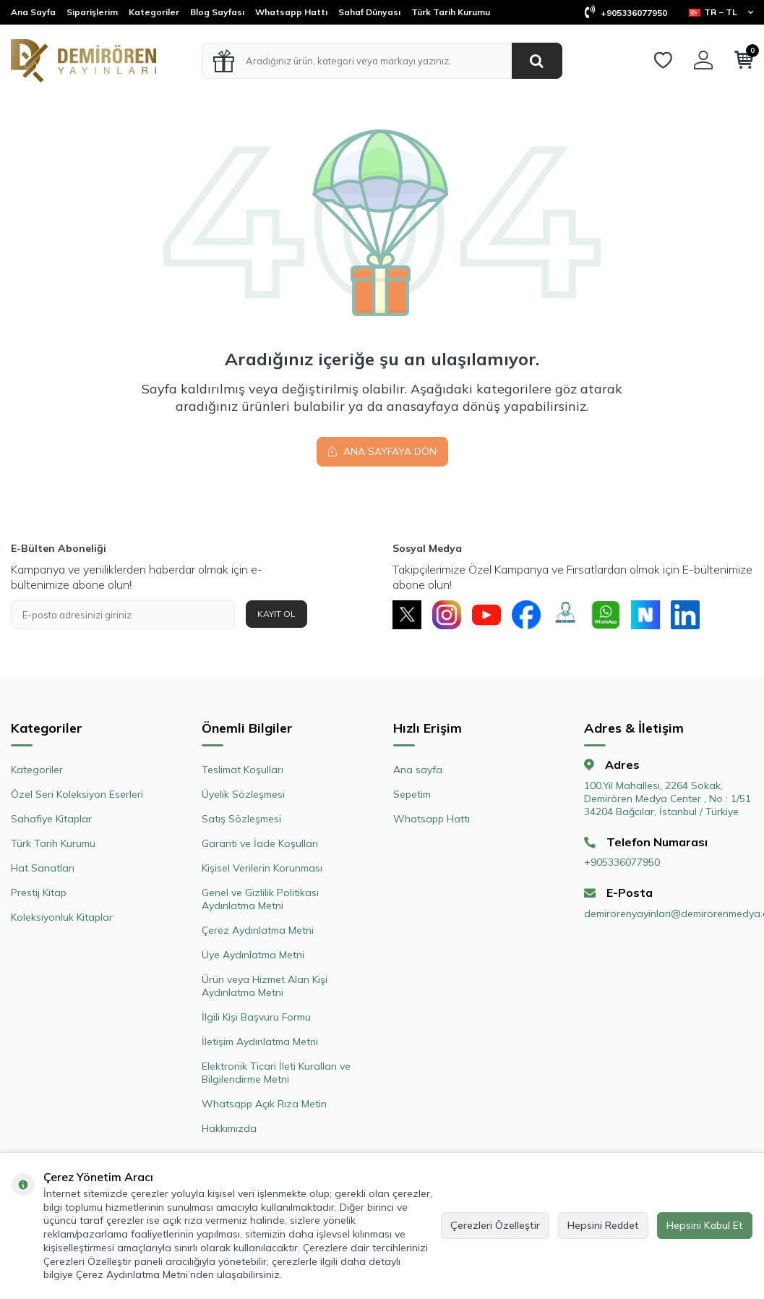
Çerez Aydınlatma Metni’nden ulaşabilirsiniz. (179, 1274)
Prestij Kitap (38, 892)
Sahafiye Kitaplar (51, 818)
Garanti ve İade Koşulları (260, 843)
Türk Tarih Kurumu (450, 12)
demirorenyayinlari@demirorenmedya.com (668, 913)
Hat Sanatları (42, 867)
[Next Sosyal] (645, 614)
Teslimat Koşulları (242, 769)
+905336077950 (626, 12)
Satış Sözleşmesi (241, 818)
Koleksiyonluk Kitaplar (62, 917)
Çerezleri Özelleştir (495, 1225)
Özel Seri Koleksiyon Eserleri (77, 794)
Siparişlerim (92, 12)
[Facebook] (526, 614)
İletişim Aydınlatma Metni (260, 1041)
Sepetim (412, 794)
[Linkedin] (685, 614)
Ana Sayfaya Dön (382, 451)
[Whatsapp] (605, 614)
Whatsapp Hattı (291, 12)
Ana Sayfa (33, 12)
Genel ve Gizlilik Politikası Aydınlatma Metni (260, 899)
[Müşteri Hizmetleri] (565, 614)
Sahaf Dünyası (369, 12)
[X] (406, 614)
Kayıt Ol (276, 613)
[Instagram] (446, 614)
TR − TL (721, 12)
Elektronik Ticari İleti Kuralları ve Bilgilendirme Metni (276, 1073)
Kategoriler (154, 12)
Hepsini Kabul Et (704, 1225)
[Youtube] (486, 614)
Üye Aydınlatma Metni (253, 954)
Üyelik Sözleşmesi (243, 794)
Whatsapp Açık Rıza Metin (264, 1103)
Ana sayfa (417, 769)
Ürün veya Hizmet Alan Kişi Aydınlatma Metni (264, 986)
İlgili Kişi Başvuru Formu (256, 1016)
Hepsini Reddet (603, 1225)
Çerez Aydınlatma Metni (258, 930)
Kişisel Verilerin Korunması (262, 867)
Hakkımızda (229, 1128)
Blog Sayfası (217, 12)
